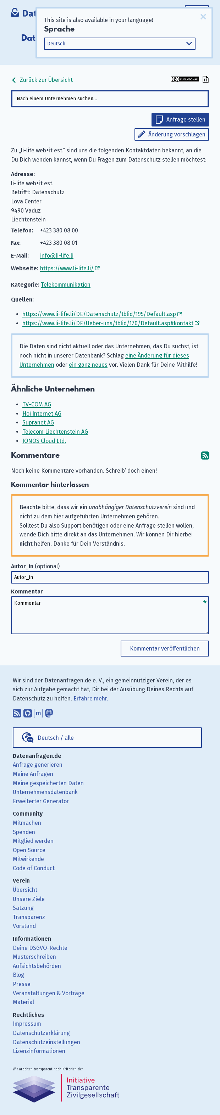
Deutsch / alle (56, 737)
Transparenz (29, 917)
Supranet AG (38, 422)
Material (23, 1002)
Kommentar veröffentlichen (165, 648)
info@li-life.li (56, 255)
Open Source (29, 850)
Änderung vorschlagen (176, 134)
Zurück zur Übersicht (42, 80)
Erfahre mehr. (90, 698)
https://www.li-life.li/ (67, 268)
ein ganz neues (88, 364)
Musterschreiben (34, 956)
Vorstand (24, 926)
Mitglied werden (33, 841)
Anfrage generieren (37, 764)
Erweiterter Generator (41, 801)
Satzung (23, 908)
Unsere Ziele (29, 899)
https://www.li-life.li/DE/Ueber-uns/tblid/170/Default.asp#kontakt (107, 323)
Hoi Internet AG (41, 413)
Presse (22, 984)
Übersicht (25, 889)
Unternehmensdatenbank (45, 792)
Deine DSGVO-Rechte (40, 948)
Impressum (27, 1023)
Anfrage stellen (185, 119)
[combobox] (110, 98)
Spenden (24, 832)
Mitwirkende (28, 859)
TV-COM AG (36, 404)
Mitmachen (27, 823)
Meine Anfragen (33, 774)
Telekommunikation (65, 284)
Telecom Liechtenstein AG (55, 431)
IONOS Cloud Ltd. (44, 441)
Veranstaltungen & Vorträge (48, 993)
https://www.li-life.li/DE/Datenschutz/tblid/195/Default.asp (99, 314)
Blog (18, 975)
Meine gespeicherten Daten (48, 783)
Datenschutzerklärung (41, 1033)
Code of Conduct (34, 868)
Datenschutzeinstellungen (46, 1042)
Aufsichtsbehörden (37, 966)
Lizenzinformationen (39, 1051)
